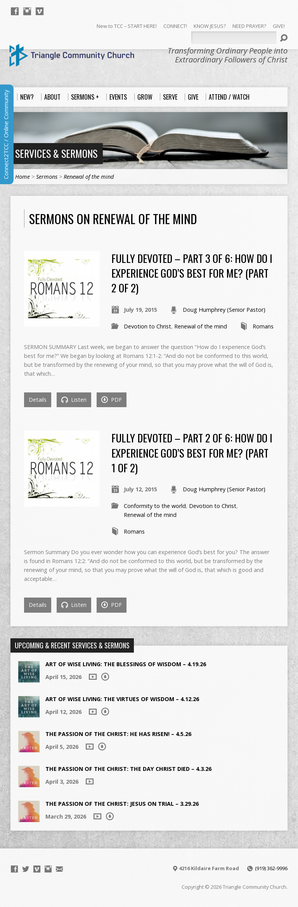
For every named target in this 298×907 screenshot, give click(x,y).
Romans (263, 326)
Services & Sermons (56, 153)
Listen (74, 399)
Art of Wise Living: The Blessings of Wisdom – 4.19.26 (125, 664)
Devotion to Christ (147, 326)
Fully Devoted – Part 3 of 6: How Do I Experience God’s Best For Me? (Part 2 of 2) (191, 273)
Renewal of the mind (89, 176)
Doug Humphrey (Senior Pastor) (224, 309)
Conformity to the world (155, 506)
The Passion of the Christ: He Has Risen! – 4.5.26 (118, 734)
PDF (111, 399)
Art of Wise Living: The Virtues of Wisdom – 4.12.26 (122, 699)
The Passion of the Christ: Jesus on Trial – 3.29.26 (122, 803)
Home (22, 176)
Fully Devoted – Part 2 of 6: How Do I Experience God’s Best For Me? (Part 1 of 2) (191, 452)
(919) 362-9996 (271, 868)
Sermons (46, 176)
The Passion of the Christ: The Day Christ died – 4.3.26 (128, 768)
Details (38, 399)
